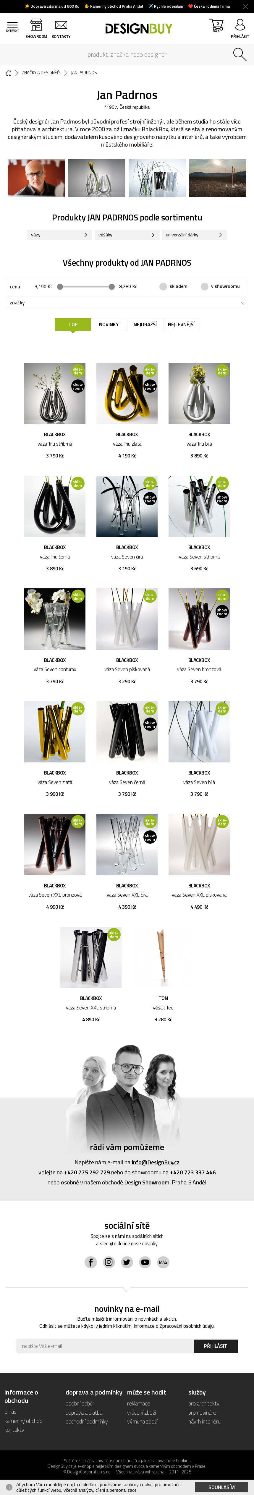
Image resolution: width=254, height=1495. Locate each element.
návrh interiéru (204, 1423)
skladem (178, 287)
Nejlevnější (181, 325)
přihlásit (240, 36)
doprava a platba (84, 1414)
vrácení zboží (141, 1414)
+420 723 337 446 (193, 1174)
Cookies (183, 1462)
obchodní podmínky (87, 1423)
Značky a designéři (42, 73)
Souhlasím (221, 1487)
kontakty (63, 36)
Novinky (109, 325)
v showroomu (225, 287)
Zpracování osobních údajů (187, 1328)
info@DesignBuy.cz (156, 1163)
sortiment (13, 36)
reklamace (138, 1405)
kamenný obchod (23, 1422)
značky (17, 303)
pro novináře (202, 1414)
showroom (38, 36)
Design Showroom (147, 1184)
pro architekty (203, 1405)
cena (15, 287)
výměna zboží (142, 1423)
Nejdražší (145, 325)
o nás (10, 1414)
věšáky (106, 235)
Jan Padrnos (86, 73)
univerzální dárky (183, 235)
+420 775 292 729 (87, 1174)
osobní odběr (80, 1405)
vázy (36, 235)
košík (215, 29)
